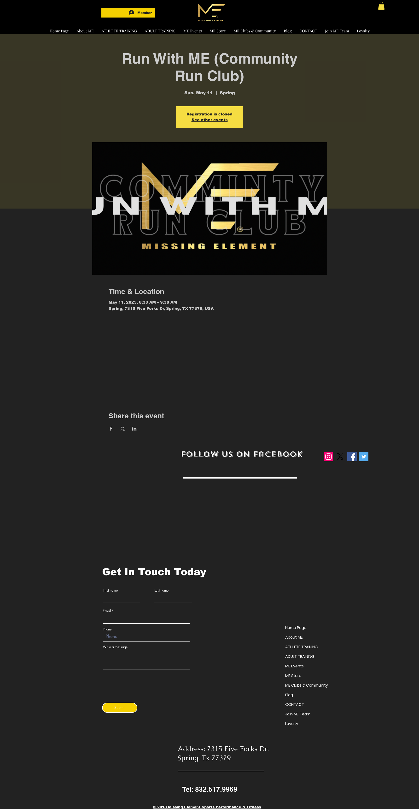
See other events (210, 120)
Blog (289, 695)
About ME (294, 637)
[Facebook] (352, 456)
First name (110, 590)
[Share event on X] (122, 429)
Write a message (115, 647)
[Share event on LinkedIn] (134, 429)
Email (107, 611)
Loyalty (291, 723)
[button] (119, 29)
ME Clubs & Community (306, 685)
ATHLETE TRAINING (301, 647)
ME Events (294, 666)
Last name (161, 590)
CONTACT (294, 704)
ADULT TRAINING (299, 656)
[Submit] (119, 708)
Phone (107, 629)
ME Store (293, 675)
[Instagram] (328, 456)
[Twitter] (363, 456)
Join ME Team (297, 714)
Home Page (295, 627)
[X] (340, 456)
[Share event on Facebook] (111, 429)
